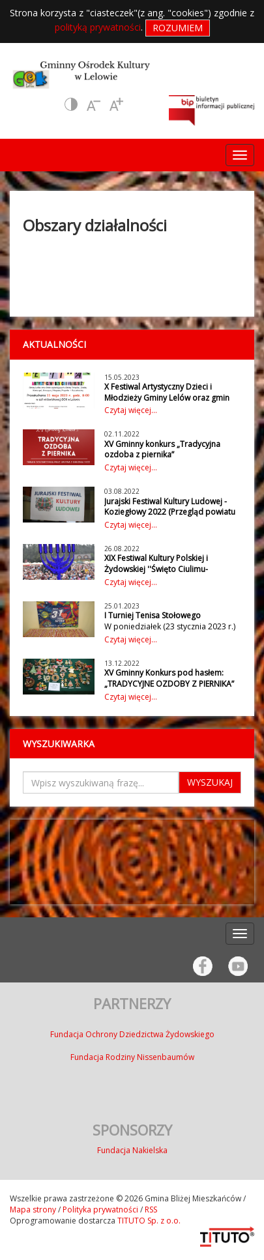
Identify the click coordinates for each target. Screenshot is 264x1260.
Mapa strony (33, 1209)
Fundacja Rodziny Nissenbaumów (132, 1057)
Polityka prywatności (100, 1209)
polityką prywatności (98, 27)
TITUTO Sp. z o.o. (148, 1220)
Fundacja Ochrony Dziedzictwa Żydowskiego (132, 1034)
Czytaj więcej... (130, 410)
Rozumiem (178, 27)
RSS (151, 1209)
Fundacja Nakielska (132, 1150)
